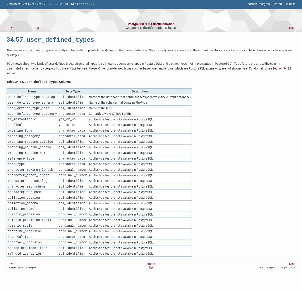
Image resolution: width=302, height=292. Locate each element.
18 (96, 4)
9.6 (41, 4)
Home (151, 277)
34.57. (50, 40)
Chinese (290, 4)
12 (60, 4)
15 (78, 4)
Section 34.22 (282, 69)
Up (37, 28)
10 (48, 4)
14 (72, 4)
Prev (10, 28)
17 (90, 4)
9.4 (27, 4)
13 (66, 4)
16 (84, 4)
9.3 (20, 4)
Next (292, 28)
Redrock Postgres (258, 4)
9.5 (34, 4)
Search (277, 4)
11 (54, 4)
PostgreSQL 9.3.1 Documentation (151, 24)
